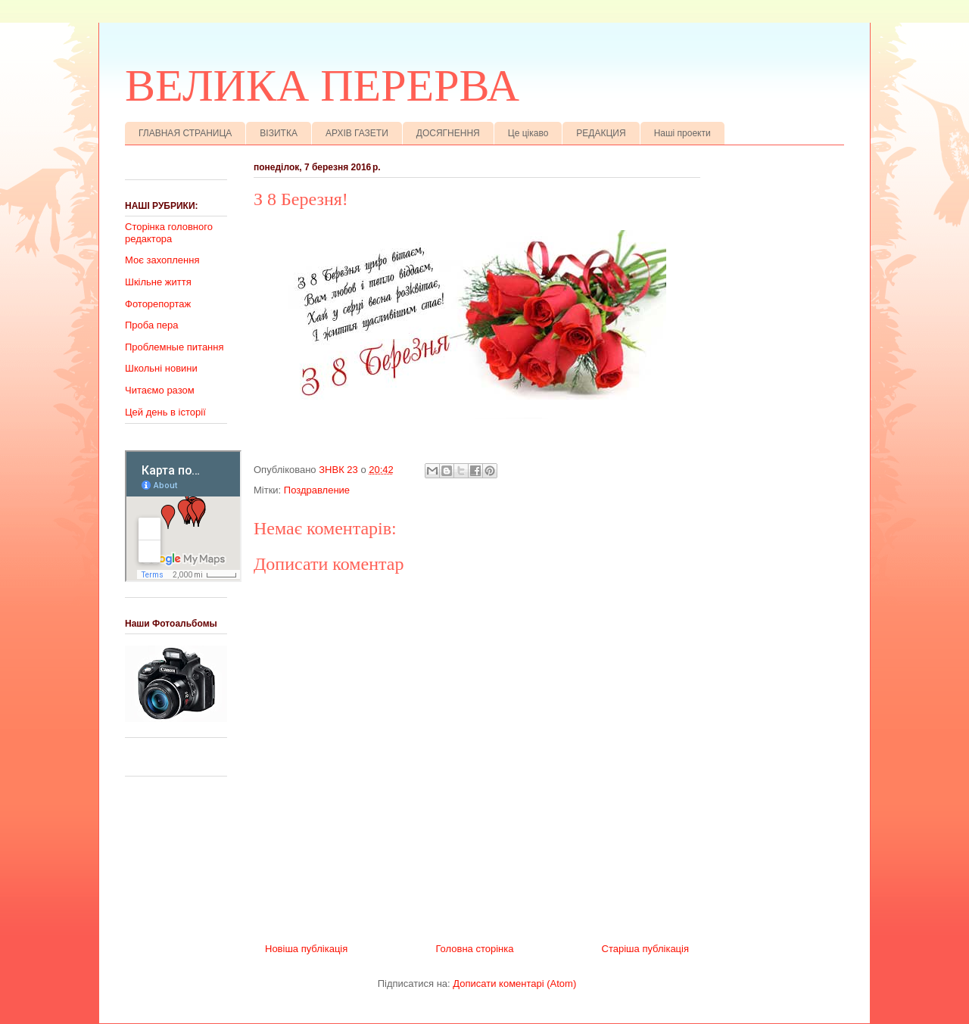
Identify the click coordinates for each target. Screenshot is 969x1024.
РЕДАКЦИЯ (600, 133)
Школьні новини (161, 368)
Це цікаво (528, 133)
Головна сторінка (474, 948)
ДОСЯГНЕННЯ (448, 133)
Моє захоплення (162, 260)
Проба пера (152, 325)
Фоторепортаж (158, 304)
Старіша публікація (645, 948)
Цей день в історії (165, 412)
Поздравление (317, 490)
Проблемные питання (174, 347)
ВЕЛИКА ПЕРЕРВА (322, 85)
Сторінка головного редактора (169, 232)
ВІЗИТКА (279, 133)
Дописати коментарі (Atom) (514, 983)
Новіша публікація (306, 948)
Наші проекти (682, 133)
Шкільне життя (158, 282)
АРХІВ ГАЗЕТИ (357, 133)
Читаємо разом (160, 390)
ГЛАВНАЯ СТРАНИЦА (185, 133)
